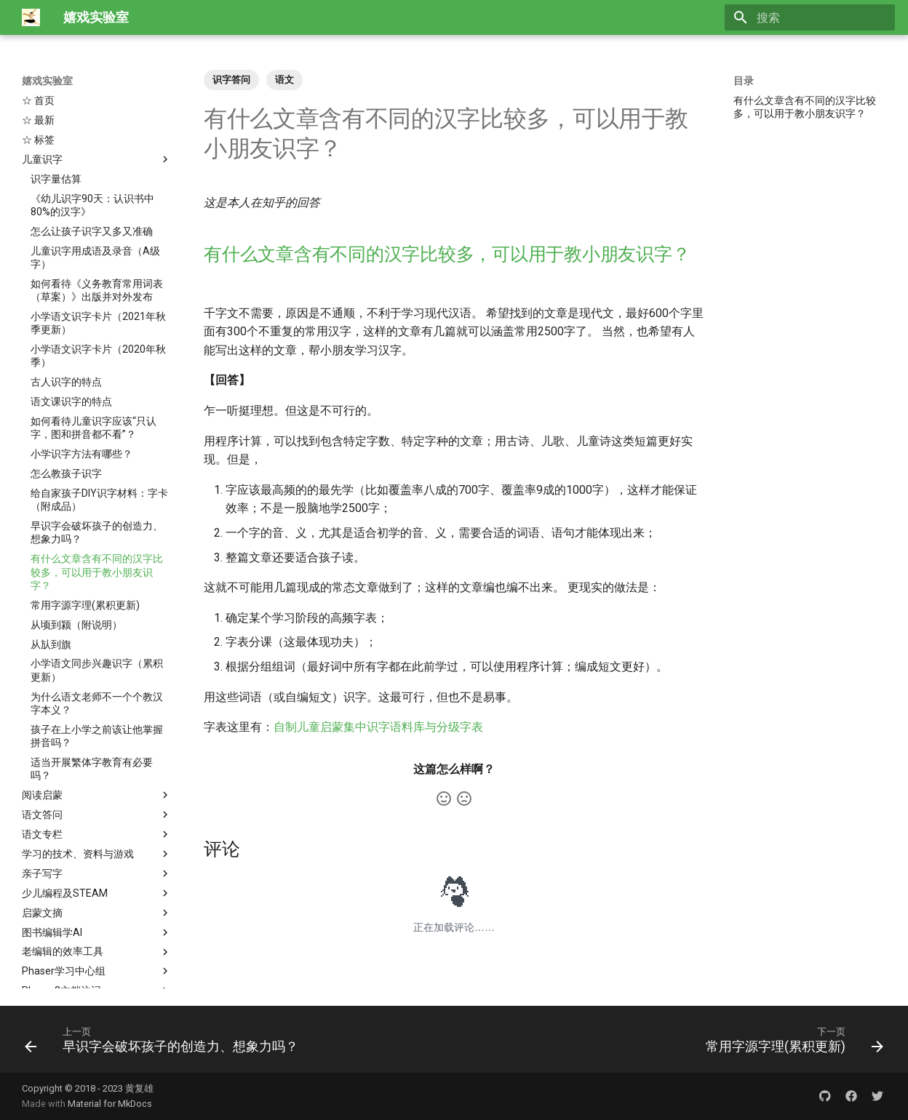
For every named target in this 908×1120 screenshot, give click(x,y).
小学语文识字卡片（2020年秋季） (98, 268)
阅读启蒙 (97, 707)
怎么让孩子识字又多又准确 (92, 144)
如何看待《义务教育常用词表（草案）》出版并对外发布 (97, 203)
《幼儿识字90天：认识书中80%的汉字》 (92, 117)
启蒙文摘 (97, 825)
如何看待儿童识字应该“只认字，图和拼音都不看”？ (93, 340)
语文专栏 (97, 746)
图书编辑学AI (97, 845)
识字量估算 (56, 91)
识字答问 (231, 79)
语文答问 (97, 727)
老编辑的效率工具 (97, 864)
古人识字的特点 (66, 294)
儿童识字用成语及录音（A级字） (95, 170)
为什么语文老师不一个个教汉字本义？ (97, 616)
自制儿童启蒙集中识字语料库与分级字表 (378, 727)
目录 (743, 81)
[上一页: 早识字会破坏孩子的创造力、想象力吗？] (164, 1039)
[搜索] (810, 17)
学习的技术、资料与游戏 (97, 766)
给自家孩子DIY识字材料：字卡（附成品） (99, 412)
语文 (284, 79)
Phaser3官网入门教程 (97, 922)
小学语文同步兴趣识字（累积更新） (97, 582)
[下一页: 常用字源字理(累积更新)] (791, 1039)
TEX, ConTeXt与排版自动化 (97, 942)
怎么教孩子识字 (66, 386)
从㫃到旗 (51, 557)
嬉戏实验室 (47, 81)
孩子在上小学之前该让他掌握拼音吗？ (97, 648)
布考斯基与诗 (97, 962)
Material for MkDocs (110, 1103)
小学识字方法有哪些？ (81, 366)
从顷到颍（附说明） (76, 537)
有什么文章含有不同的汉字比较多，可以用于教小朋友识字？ (97, 484)
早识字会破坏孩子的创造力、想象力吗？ (97, 445)
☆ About (42, 982)
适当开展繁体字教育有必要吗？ (92, 681)
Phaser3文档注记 (97, 903)
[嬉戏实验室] (31, 17)
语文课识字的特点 (71, 314)
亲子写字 (97, 786)
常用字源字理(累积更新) (85, 518)
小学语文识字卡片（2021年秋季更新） (98, 235)
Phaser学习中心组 (97, 883)
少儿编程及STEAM (97, 805)
